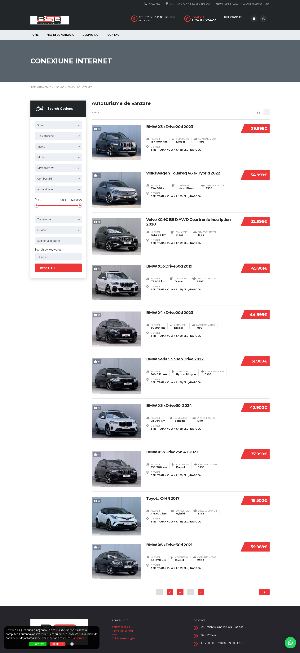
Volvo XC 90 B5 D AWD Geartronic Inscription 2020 (180, 221)
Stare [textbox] (40, 125)
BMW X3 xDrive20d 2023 (171, 126)
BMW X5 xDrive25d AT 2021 (173, 451)
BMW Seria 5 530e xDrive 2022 (176, 359)
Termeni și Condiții (122, 630)
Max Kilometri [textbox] (46, 168)
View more (79, 638)
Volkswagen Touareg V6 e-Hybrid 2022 (186, 173)
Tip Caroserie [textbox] (45, 136)
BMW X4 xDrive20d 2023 (171, 312)
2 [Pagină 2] (170, 591)
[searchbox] (59, 241)
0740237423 (154, 3)
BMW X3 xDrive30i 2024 (170, 405)
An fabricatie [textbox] (45, 189)
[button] (290, 642)
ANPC (115, 634)
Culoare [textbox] (42, 230)
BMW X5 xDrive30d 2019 (170, 266)
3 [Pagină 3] (180, 591)
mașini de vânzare (60, 34)
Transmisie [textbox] (44, 219)
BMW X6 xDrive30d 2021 (170, 544)
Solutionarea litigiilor (124, 638)
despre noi (90, 34)
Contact (114, 34)
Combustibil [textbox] (44, 178)
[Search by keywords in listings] (58, 256)
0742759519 (233, 17)
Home (34, 34)
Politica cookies (121, 626)
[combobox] (58, 125)
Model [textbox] (41, 157)
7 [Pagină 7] (201, 591)
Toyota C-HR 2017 (164, 498)
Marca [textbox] (41, 146)
